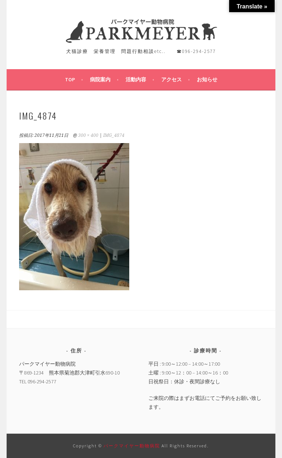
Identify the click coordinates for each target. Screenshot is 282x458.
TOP (70, 79)
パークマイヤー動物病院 (133, 445)
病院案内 (100, 79)
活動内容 (136, 79)
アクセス (171, 79)
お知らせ (207, 79)
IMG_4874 (113, 135)
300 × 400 (88, 135)
